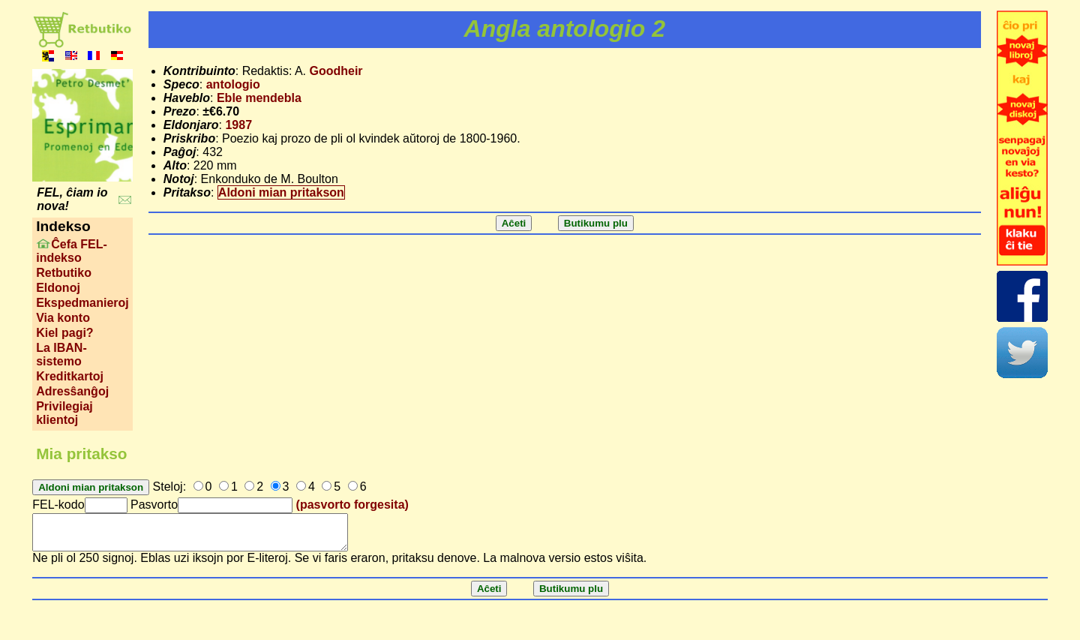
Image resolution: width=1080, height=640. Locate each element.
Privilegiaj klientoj (64, 413)
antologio (233, 84)
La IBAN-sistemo (61, 354)
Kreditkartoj (70, 376)
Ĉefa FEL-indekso (71, 251)
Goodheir (335, 71)
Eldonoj (58, 287)
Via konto (63, 317)
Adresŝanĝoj (72, 391)
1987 (238, 125)
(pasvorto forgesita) (352, 504)
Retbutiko (64, 272)
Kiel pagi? (64, 332)
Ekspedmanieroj (82, 302)
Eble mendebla (259, 98)
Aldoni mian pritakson (281, 192)
